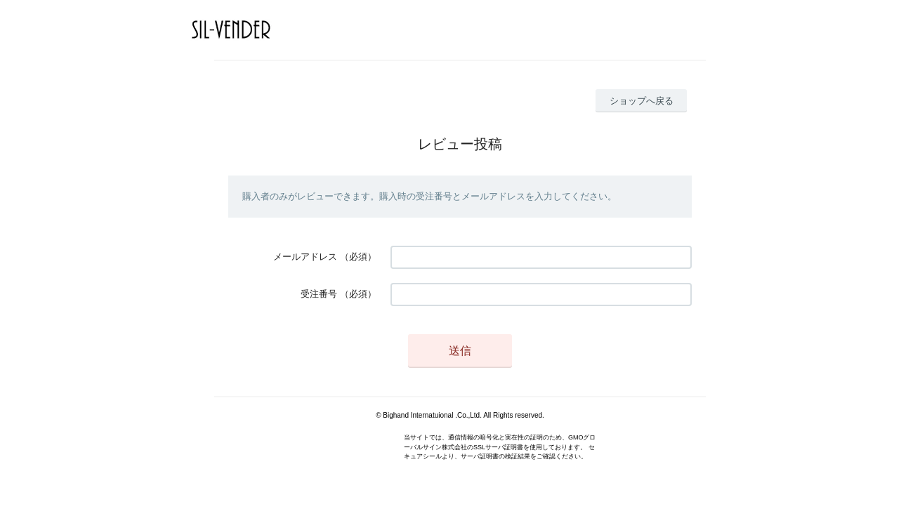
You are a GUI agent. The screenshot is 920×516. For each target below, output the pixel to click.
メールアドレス (305, 256)
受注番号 (319, 294)
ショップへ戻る (641, 100)
